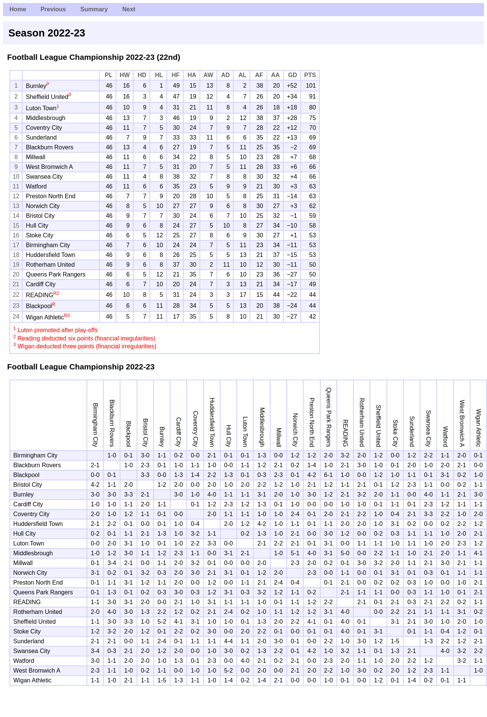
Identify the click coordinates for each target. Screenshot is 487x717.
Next (128, 9)
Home (17, 9)
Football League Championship (65, 57)
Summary (94, 9)
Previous (53, 9)
